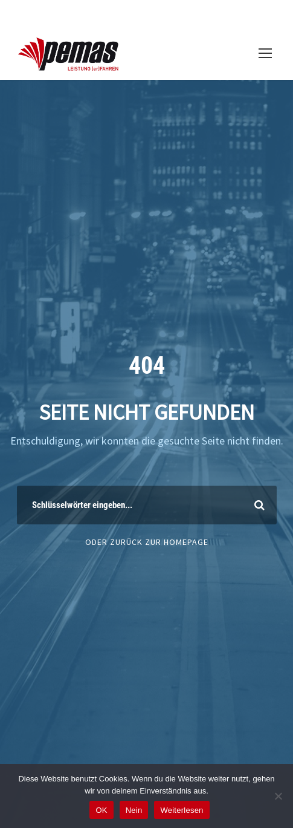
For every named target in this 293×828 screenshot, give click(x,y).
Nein (134, 810)
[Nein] (278, 796)
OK (101, 810)
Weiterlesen (181, 810)
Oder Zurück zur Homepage (146, 541)
